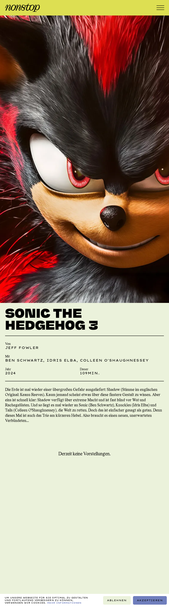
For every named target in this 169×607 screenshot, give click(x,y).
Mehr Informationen (64, 603)
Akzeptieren (150, 600)
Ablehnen (117, 600)
